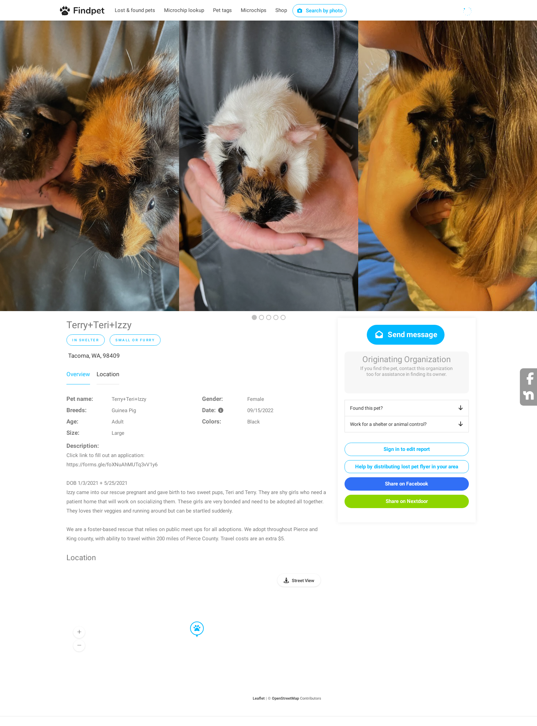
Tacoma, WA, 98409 (94, 355)
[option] (89, 166)
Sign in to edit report (407, 449)
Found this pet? (407, 408)
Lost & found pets (135, 10)
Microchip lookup (184, 10)
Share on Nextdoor (407, 501)
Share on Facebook (406, 484)
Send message (405, 334)
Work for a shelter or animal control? (407, 424)
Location (108, 374)
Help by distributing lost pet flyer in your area (406, 467)
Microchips (253, 10)
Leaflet (259, 698)
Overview (78, 374)
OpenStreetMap (285, 698)
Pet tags (222, 10)
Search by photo (319, 11)
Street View (303, 580)
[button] (192, 622)
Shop (281, 10)
